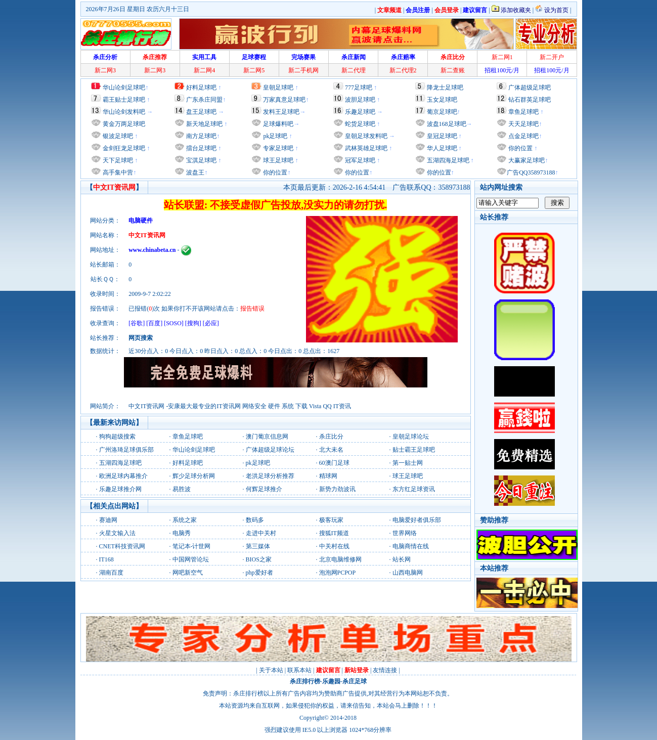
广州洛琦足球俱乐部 (126, 449)
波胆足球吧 (360, 99)
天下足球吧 (117, 160)
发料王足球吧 (281, 111)
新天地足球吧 (204, 123)
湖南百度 (111, 572)
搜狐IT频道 (334, 533)
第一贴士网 (407, 462)
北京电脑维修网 (340, 559)
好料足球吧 (201, 87)
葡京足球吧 (442, 111)
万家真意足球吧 (284, 99)
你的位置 (274, 172)
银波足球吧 (118, 136)
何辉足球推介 (264, 489)
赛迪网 (108, 520)
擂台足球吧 (200, 148)
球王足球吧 (277, 160)
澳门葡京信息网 (267, 436)
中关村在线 (334, 546)
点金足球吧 (523, 136)
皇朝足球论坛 (410, 436)
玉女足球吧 (442, 99)
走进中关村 (261, 533)
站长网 (401, 559)
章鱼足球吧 (523, 111)
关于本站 (271, 670)
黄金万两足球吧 (124, 123)
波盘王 (194, 172)
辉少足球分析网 (193, 476)
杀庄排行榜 (305, 681)
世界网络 (404, 533)
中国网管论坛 (190, 559)
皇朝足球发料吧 (365, 136)
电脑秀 (181, 533)
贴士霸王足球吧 (413, 449)
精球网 (328, 476)
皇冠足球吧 (441, 136)
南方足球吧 (200, 136)
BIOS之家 (259, 559)
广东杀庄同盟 (204, 99)
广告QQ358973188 (531, 172)
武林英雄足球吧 (365, 148)
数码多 (255, 520)
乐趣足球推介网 (120, 489)
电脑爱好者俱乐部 (416, 520)
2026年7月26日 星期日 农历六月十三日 (137, 9)
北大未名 (331, 449)
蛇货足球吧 (361, 123)
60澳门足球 (334, 462)
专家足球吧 (277, 148)
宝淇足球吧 (201, 160)
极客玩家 (331, 520)
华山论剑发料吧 (124, 111)
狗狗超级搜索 (117, 436)
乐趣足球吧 (360, 111)
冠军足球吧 (359, 160)
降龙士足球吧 (445, 87)
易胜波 (181, 489)
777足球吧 (358, 87)
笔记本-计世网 (191, 546)
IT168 (106, 559)
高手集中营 (117, 172)
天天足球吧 (523, 123)
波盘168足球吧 (446, 123)
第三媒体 (258, 546)
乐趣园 (331, 681)
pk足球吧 (274, 136)
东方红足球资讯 (413, 489)
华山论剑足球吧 (124, 87)
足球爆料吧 (278, 123)
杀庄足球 (354, 681)
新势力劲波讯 (337, 489)
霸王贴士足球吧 (124, 99)
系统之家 (184, 520)
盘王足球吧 (201, 111)
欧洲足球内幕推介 (123, 476)
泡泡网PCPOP (337, 572)
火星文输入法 (117, 533)
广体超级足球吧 (529, 87)
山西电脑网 (407, 572)
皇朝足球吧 (278, 87)
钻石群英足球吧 (529, 99)
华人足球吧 (441, 148)
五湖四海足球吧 (447, 160)
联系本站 (299, 670)
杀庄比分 (331, 436)
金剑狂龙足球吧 (123, 148)
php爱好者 (259, 572)
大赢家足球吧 (526, 160)
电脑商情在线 (410, 546)
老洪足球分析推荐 (270, 476)
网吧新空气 (187, 572)
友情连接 (385, 670)
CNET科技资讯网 (122, 546)
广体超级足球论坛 (270, 449)
